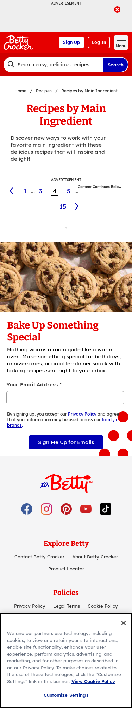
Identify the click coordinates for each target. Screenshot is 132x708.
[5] (77, 206)
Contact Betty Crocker (39, 557)
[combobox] (53, 64)
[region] (66, 660)
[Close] (123, 623)
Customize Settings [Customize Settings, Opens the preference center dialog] (66, 695)
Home (20, 90)
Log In (99, 42)
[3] (11, 191)
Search (116, 64)
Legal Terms (66, 606)
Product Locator (66, 568)
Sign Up (71, 42)
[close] (117, 10)
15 (62, 207)
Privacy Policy (29, 606)
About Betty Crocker (95, 557)
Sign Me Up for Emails (66, 442)
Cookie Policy (103, 606)
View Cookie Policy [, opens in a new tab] (93, 681)
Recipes (44, 90)
